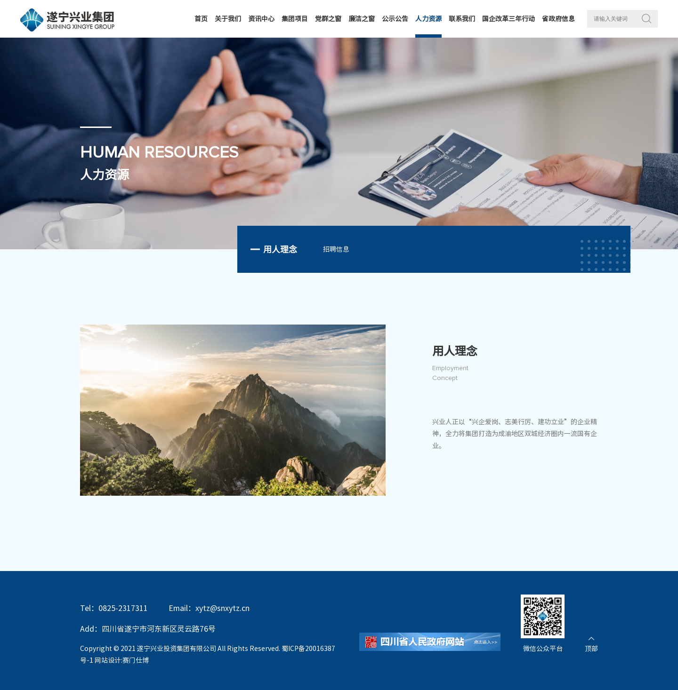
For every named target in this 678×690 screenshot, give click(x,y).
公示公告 (395, 19)
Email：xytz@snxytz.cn (209, 608)
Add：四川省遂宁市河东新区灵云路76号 (148, 629)
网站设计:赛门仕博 (122, 660)
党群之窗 (328, 19)
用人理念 (280, 249)
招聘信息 (336, 249)
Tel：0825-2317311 (114, 608)
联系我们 (462, 19)
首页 (201, 19)
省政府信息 (558, 19)
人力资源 (428, 19)
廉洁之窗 (361, 19)
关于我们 (228, 19)
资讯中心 (261, 19)
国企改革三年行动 (508, 19)
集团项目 (295, 19)
